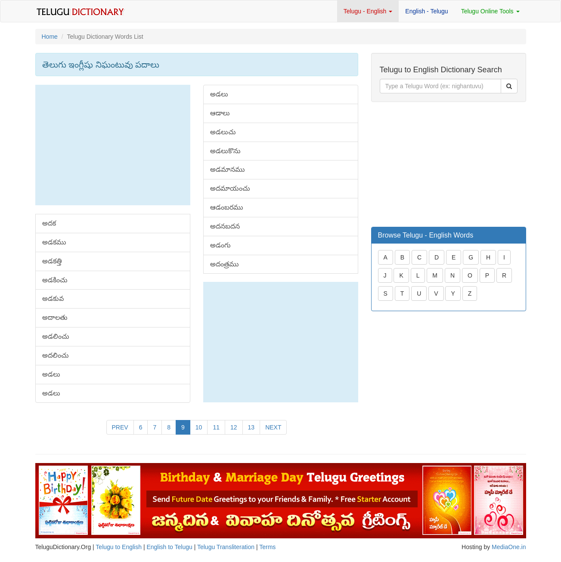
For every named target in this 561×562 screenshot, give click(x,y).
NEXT (273, 427)
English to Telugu (169, 546)
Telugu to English (119, 546)
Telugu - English (368, 11)
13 (251, 427)
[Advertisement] (112, 145)
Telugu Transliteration (225, 546)
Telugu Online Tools (490, 11)
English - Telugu (426, 11)
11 (216, 427)
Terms (267, 546)
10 (198, 427)
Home (50, 36)
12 (233, 427)
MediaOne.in (509, 546)
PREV (120, 427)
